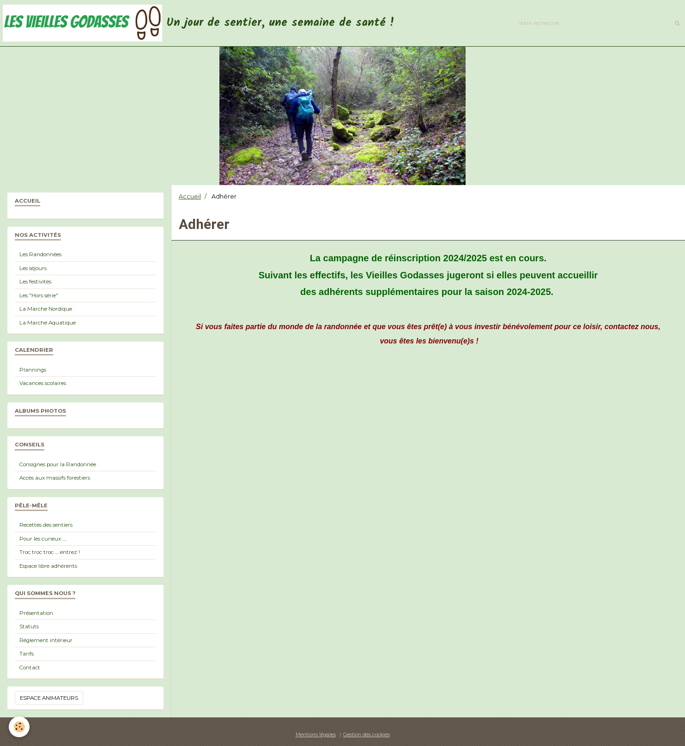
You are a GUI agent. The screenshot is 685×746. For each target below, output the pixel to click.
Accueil (190, 196)
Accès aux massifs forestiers (54, 478)
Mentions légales (316, 735)
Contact (29, 667)
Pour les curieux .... (42, 538)
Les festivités (35, 281)
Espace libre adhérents (48, 566)
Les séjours (33, 268)
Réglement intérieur (46, 640)
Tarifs (26, 653)
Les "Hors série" (38, 295)
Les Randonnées (40, 254)
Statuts (29, 626)
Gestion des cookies (366, 735)
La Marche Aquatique (47, 322)
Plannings (32, 370)
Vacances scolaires (42, 383)
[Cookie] (19, 726)
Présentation (36, 613)
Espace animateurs (49, 698)
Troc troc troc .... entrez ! (49, 552)
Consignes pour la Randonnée (57, 464)
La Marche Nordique (45, 309)
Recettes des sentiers (46, 525)
